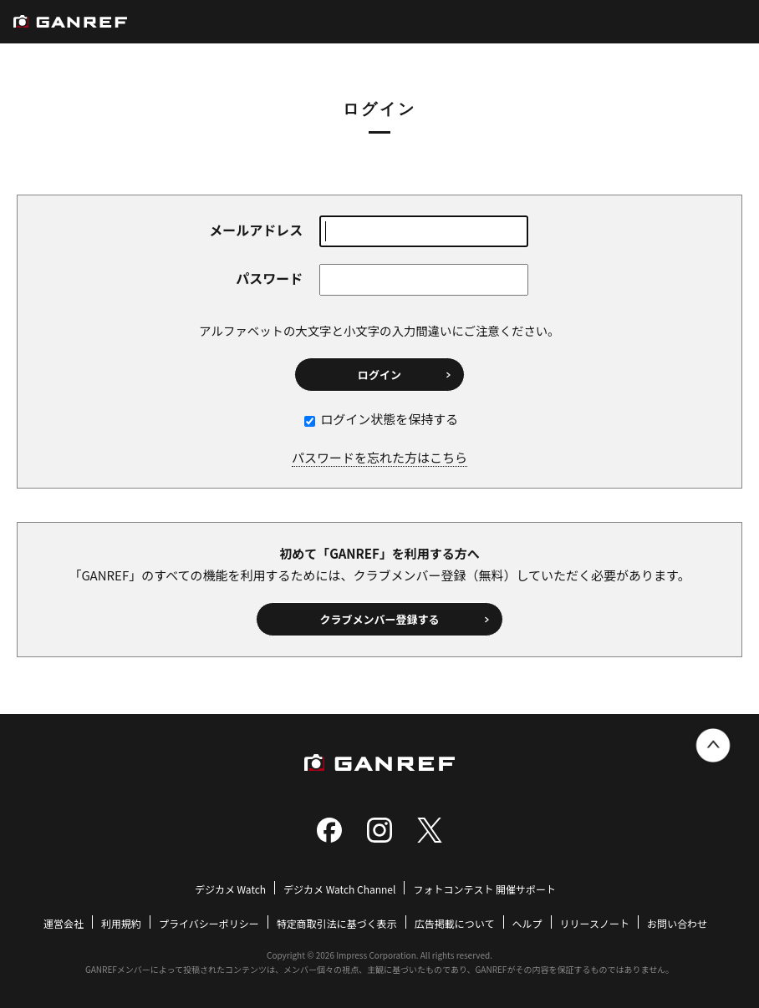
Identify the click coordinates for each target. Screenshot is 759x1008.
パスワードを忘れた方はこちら (379, 457)
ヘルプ (527, 923)
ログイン (379, 374)
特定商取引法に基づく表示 (337, 923)
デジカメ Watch (230, 889)
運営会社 (63, 923)
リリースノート (594, 923)
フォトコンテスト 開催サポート (484, 889)
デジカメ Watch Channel (339, 889)
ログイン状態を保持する (381, 419)
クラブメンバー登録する (379, 619)
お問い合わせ (677, 923)
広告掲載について (455, 923)
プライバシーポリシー (209, 923)
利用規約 (121, 923)
